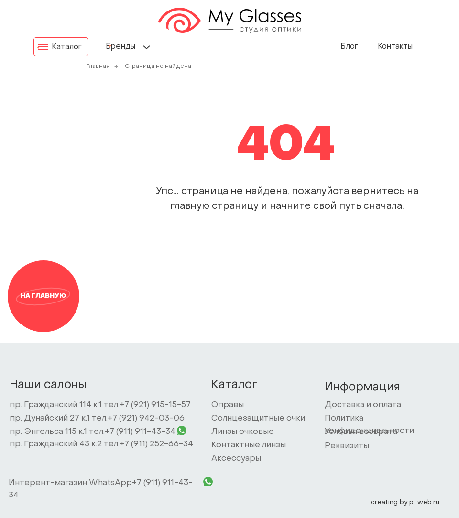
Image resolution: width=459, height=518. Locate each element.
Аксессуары (236, 459)
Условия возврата (361, 432)
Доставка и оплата (363, 405)
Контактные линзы (248, 445)
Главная (97, 66)
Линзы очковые (242, 432)
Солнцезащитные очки (258, 418)
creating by (405, 502)
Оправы (227, 405)
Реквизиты (347, 446)
